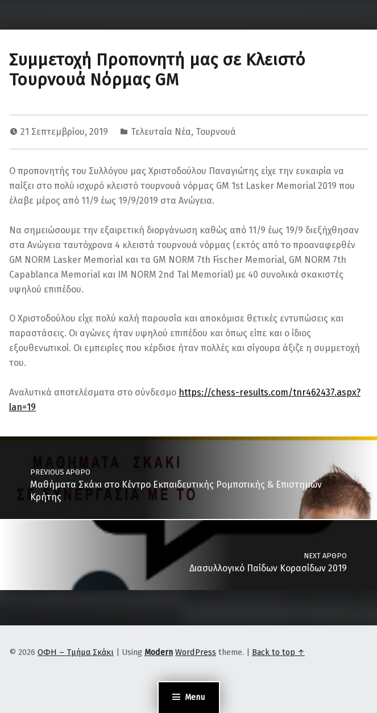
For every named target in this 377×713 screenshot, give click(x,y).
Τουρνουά (216, 131)
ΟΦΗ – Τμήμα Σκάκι (76, 652)
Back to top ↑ (278, 652)
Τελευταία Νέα (161, 131)
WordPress (195, 652)
